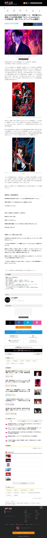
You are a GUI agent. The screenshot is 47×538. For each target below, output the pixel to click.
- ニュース (36, 512)
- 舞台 (25, 512)
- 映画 (25, 521)
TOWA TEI (8, 492)
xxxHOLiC (21, 363)
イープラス (7, 501)
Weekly (23, 421)
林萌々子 (15, 490)
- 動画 (36, 510)
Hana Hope (15, 492)
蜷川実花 (27, 360)
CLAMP (22, 360)
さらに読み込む (27, 483)
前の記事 (8, 354)
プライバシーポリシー (37, 524)
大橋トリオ (23, 492)
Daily (11, 421)
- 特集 (36, 518)
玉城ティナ (34, 360)
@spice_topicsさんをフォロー (10, 516)
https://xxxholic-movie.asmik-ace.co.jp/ (20, 285)
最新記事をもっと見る (37, 448)
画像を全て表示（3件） (23, 317)
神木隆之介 (15, 360)
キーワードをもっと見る (36, 498)
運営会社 (7, 524)
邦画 (7, 363)
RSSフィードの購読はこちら (24, 327)
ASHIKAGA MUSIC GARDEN (33, 492)
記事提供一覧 (12, 524)
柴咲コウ (8, 360)
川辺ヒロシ (9, 495)
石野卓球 (31, 490)
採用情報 (26, 524)
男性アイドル (14, 363)
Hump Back (9, 490)
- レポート (36, 515)
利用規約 (31, 524)
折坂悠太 (15, 495)
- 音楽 (25, 510)
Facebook (8, 511)
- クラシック (26, 515)
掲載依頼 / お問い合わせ (20, 524)
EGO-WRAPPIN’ (23, 490)
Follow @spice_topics (14, 337)
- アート (25, 518)
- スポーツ (26, 520)
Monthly (36, 421)
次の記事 (39, 354)
